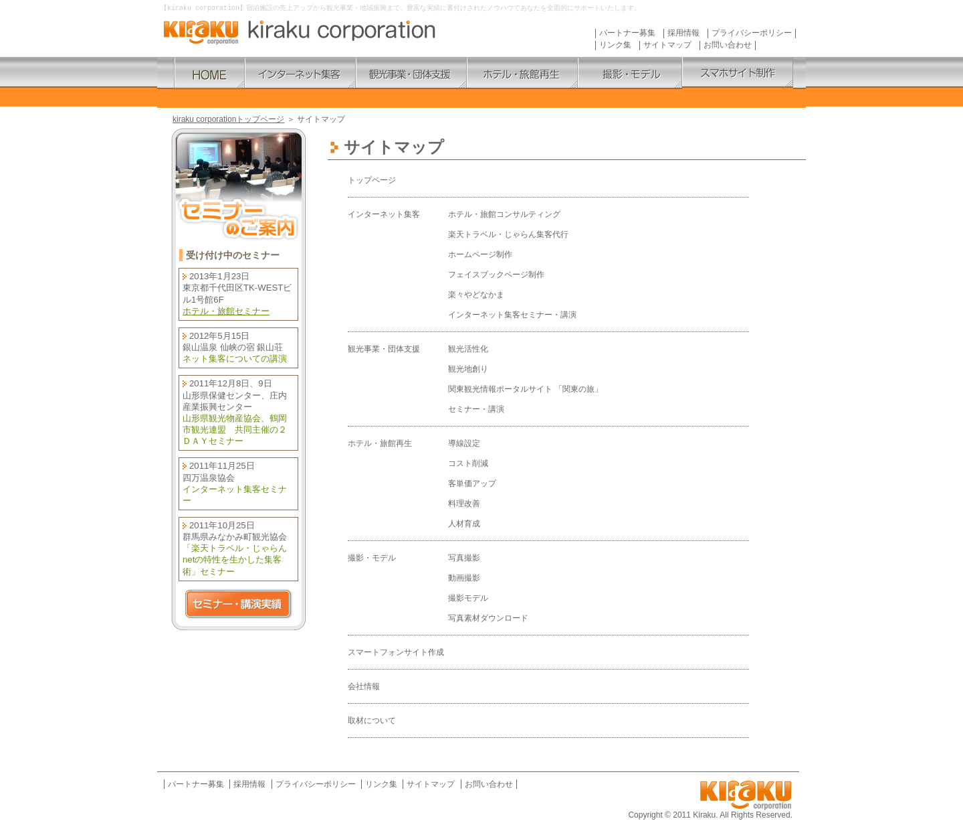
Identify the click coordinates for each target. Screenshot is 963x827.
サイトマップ (667, 46)
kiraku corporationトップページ (228, 120)
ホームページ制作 (480, 255)
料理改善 (464, 504)
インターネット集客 (384, 215)
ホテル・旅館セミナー (226, 312)
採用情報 (683, 34)
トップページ (372, 180)
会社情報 (364, 687)
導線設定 (464, 444)
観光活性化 (468, 349)
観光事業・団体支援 (384, 349)
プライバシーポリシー (752, 34)
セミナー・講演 (476, 410)
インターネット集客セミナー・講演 (512, 315)
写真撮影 (464, 558)
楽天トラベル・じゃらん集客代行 (508, 235)
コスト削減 (468, 464)
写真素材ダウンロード (488, 618)
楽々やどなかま (476, 295)
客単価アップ (472, 484)
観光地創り (468, 369)
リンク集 (615, 46)
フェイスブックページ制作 (496, 275)
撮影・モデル (372, 558)
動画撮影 (464, 578)
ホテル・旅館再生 (380, 444)
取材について (372, 721)
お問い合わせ (728, 46)
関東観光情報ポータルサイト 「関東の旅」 (525, 389)
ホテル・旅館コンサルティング (504, 215)
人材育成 (464, 524)
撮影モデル (468, 598)
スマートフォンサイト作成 (396, 653)
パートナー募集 (627, 34)
